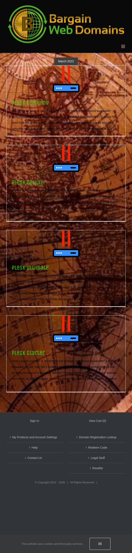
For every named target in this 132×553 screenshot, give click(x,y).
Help (35, 447)
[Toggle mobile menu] (123, 46)
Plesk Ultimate (30, 267)
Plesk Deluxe (28, 182)
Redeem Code (97, 447)
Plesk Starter (28, 352)
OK (100, 543)
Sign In (34, 420)
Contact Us (34, 458)
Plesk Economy (30, 102)
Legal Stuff (98, 458)
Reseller (97, 468)
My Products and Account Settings (34, 437)
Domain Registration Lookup (97, 437)
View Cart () (97, 420)
